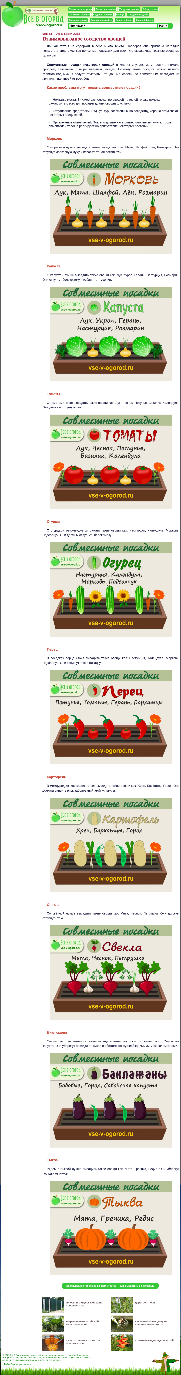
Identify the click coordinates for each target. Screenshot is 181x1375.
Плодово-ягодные (138, 14)
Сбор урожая (150, 9)
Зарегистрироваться (21, 1364)
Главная (47, 33)
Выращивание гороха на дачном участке (91, 1285)
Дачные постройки (101, 20)
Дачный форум (144, 20)
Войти (7, 1364)
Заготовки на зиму (79, 14)
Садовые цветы (78, 20)
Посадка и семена (105, 9)
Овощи (120, 14)
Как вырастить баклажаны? (137, 1285)
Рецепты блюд (124, 20)
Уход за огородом (129, 9)
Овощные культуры (68, 33)
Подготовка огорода (80, 9)
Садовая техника (102, 14)
